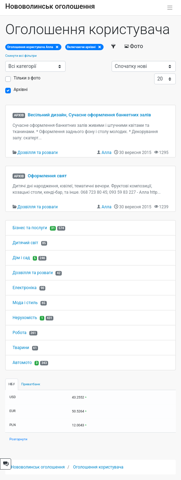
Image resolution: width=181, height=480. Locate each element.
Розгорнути (18, 439)
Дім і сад (21, 257)
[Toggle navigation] (170, 8)
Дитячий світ (25, 242)
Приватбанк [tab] (30, 384)
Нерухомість (25, 317)
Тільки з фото (27, 78)
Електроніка (25, 287)
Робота (20, 332)
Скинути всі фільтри (21, 55)
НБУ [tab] (11, 384)
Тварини (21, 347)
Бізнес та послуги (30, 227)
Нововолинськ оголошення (50, 6)
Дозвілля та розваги (37, 152)
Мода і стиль (25, 302)
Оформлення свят (47, 175)
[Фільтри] (113, 46)
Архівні (21, 89)
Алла (106, 152)
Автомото (22, 362)
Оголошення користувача (98, 467)
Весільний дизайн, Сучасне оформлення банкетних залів (89, 114)
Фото (133, 46)
